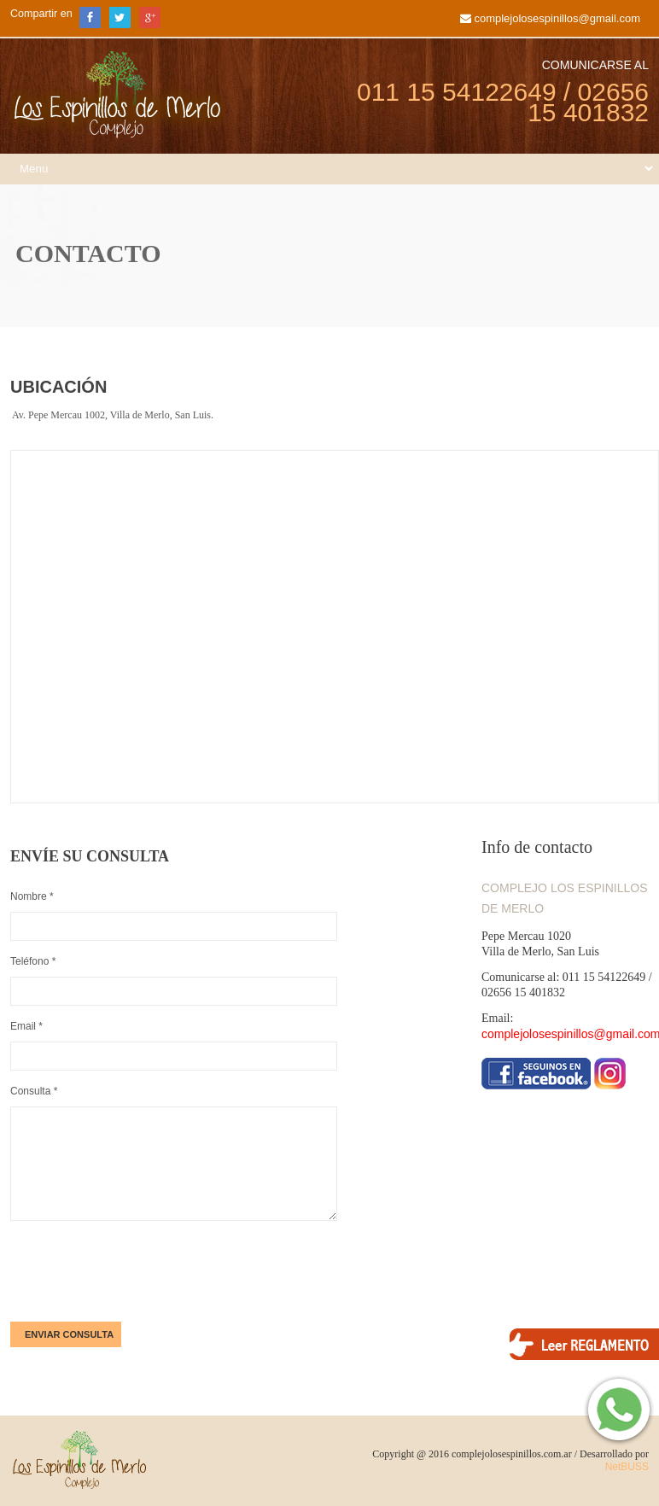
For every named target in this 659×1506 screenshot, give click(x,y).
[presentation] (140, 1271)
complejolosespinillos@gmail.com (557, 18)
